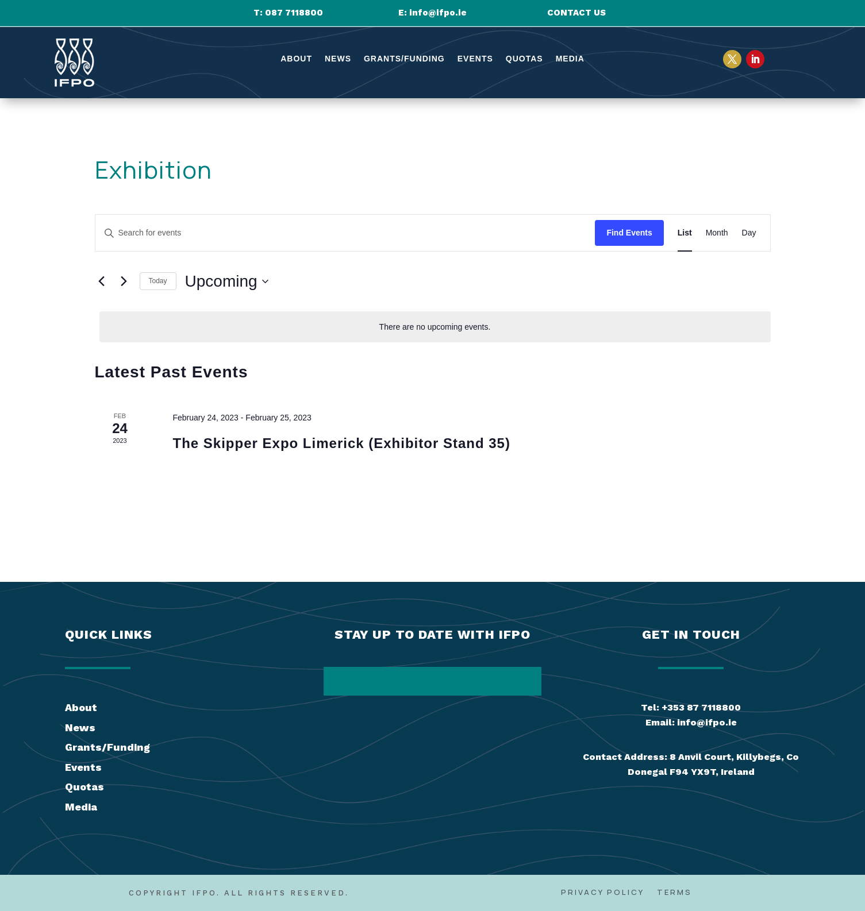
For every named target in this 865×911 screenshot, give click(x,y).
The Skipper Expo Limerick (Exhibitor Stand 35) (341, 443)
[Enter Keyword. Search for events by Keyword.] (345, 233)
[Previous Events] (102, 281)
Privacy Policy (602, 892)
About (296, 59)
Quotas (524, 59)
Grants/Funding (404, 59)
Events (475, 59)
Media (570, 59)
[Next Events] (124, 281)
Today (158, 281)
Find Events (629, 232)
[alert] (435, 327)
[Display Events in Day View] (749, 233)
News (338, 59)
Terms (674, 892)
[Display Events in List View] (685, 233)
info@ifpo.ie (438, 12)
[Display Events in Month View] (717, 233)
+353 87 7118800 (701, 707)
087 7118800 (294, 12)
